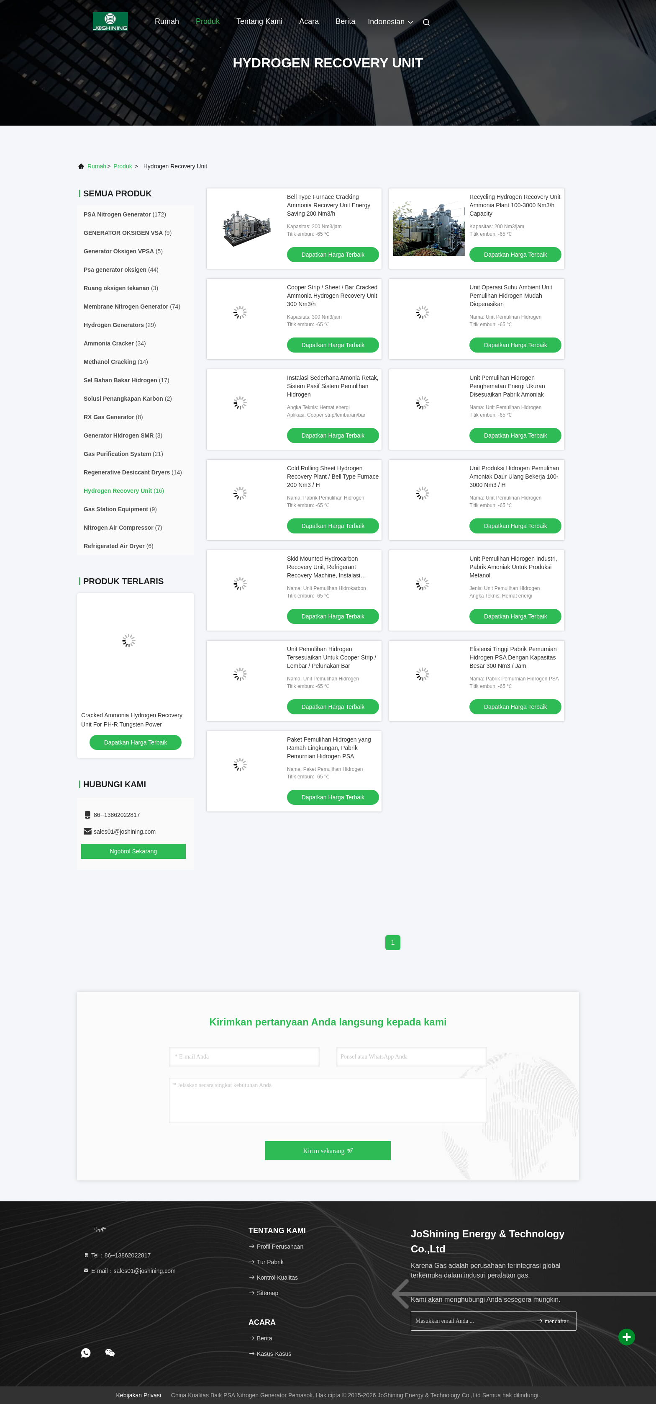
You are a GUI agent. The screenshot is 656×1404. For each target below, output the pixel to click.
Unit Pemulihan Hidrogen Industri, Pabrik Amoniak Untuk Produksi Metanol (513, 567)
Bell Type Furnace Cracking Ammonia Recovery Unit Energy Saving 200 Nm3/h (328, 205)
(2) (128, 398)
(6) (119, 546)
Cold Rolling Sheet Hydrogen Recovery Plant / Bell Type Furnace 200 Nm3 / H (333, 476)
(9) (128, 232)
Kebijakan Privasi (138, 1395)
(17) (126, 380)
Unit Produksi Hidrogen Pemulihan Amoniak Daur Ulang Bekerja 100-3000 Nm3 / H (514, 476)
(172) (125, 214)
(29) (120, 325)
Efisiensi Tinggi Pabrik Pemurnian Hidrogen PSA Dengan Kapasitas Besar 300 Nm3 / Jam (513, 657)
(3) (121, 288)
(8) (113, 417)
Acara (309, 21)
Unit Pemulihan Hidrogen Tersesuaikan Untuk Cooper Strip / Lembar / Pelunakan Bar (331, 657)
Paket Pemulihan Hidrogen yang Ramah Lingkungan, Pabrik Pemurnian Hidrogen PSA (329, 748)
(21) (123, 454)
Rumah (167, 21)
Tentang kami (259, 21)
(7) (123, 527)
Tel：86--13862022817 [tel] (117, 1255)
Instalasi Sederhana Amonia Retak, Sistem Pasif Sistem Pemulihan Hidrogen (333, 386)
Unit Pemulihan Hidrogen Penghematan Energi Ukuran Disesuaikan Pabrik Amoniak (507, 386)
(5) (123, 251)
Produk (208, 21)
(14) (116, 361)
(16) (124, 490)
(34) (115, 343)
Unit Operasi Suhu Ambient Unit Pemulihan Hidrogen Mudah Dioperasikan (510, 295)
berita (345, 21)
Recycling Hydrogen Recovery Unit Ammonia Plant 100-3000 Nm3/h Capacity (514, 205)
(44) (121, 269)
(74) (132, 306)
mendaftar (552, 1320)
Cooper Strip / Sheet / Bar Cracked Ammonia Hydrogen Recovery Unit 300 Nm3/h (332, 295)
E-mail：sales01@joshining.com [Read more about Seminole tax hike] (129, 1270)
